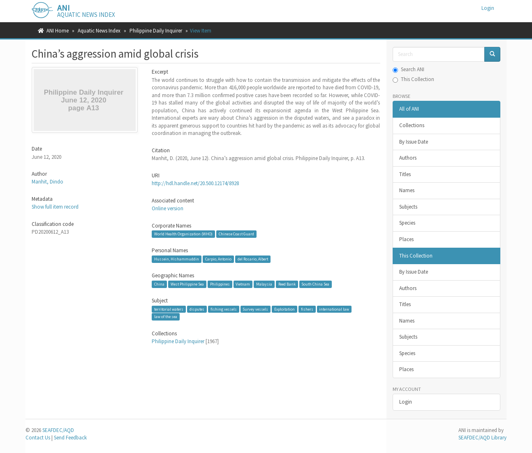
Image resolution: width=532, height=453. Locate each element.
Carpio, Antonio (218, 259)
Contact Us (37, 437)
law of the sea (165, 316)
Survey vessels (255, 309)
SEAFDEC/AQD (58, 430)
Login (405, 401)
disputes (197, 309)
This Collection (413, 79)
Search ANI (408, 69)
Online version (167, 208)
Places (406, 239)
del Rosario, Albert (253, 259)
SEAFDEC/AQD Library (482, 437)
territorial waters (168, 309)
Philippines (220, 284)
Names (406, 190)
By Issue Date (413, 141)
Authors (407, 157)
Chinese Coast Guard (236, 234)
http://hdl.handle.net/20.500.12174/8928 (195, 183)
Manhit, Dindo (47, 181)
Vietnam (243, 284)
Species (407, 222)
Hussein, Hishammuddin (176, 259)
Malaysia (264, 284)
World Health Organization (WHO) (183, 234)
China (159, 284)
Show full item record (55, 206)
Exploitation (284, 309)
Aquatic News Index (99, 30)
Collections (411, 125)
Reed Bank (287, 284)
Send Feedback (70, 437)
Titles (405, 174)
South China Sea (315, 284)
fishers (307, 309)
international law (334, 309)
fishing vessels (223, 309)
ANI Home (57, 30)
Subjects (408, 206)
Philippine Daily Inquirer (156, 30)
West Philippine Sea (187, 284)
